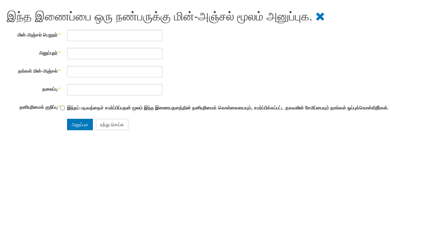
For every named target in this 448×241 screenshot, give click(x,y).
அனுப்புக (80, 124)
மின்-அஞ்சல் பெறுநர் (38, 34)
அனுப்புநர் (49, 53)
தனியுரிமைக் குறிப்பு (39, 107)
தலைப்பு (51, 89)
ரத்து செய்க (112, 124)
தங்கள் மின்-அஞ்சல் (39, 71)
